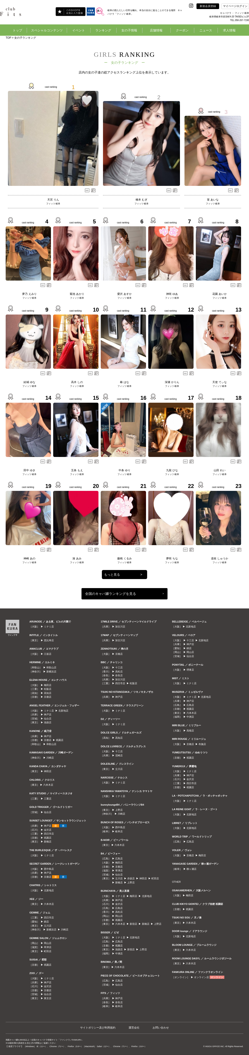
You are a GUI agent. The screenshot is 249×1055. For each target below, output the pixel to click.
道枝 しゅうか (219, 558)
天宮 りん (53, 199)
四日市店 (49, 833)
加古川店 (120, 626)
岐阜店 (119, 831)
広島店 (119, 858)
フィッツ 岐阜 (53, 203)
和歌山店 (51, 667)
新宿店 (133, 924)
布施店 (202, 744)
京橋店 (119, 654)
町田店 (47, 951)
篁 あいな (212, 199)
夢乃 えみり (29, 294)
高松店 (119, 671)
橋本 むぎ (141, 199)
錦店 (46, 921)
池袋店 (47, 722)
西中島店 (49, 869)
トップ (17, 30)
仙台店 (47, 718)
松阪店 (47, 689)
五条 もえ (77, 470)
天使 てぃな (219, 382)
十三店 (119, 667)
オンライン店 (201, 977)
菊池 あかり (77, 294)
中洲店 (119, 953)
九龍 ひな (172, 470)
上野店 (119, 810)
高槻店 (190, 730)
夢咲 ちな (172, 558)
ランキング (103, 30)
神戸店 (47, 714)
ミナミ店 (49, 626)
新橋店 (47, 841)
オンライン (217, 977)
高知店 (47, 693)
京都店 (47, 696)
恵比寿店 (49, 640)
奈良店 (119, 675)
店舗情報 (156, 30)
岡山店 (47, 943)
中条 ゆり (124, 470)
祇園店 (59, 740)
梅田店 (47, 685)
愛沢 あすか (124, 294)
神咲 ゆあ (172, 294)
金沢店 (47, 829)
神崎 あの (29, 558)
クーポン (182, 30)
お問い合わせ (161, 1027)
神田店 (47, 771)
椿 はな (124, 382)
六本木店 (48, 784)
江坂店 (47, 654)
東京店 (47, 998)
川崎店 (50, 757)
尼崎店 (119, 755)
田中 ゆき (29, 470)
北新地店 (63, 710)
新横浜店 (51, 671)
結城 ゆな (29, 382)
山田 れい (219, 470)
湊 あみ (76, 558)
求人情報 (229, 30)
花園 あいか (219, 294)
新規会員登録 (208, 6)
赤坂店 (131, 878)
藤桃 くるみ (124, 558)
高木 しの (77, 382)
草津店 (47, 947)
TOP (8, 37)
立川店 (47, 925)
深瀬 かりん (172, 382)
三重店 (47, 798)
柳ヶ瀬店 (191, 869)
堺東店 (190, 669)
